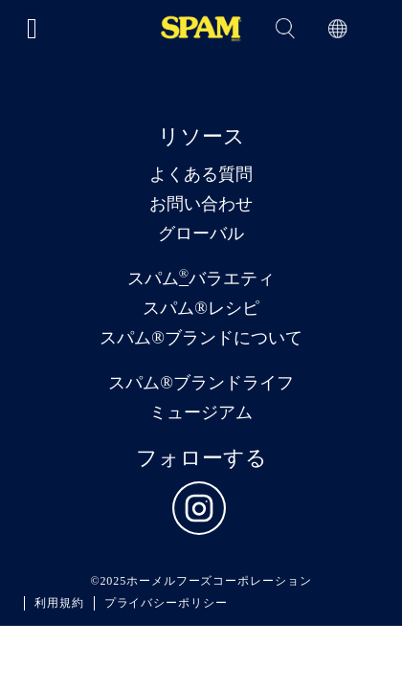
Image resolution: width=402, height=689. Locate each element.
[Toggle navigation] (32, 28)
